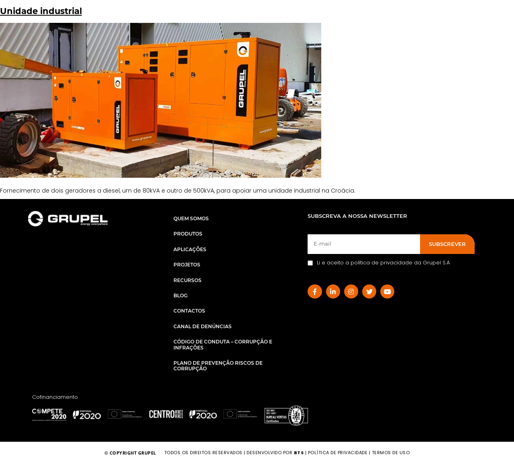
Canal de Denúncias (202, 326)
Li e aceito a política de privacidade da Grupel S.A (379, 262)
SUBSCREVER (447, 244)
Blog (180, 295)
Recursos (187, 280)
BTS (299, 452)
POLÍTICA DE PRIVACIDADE (338, 452)
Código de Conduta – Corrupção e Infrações (222, 344)
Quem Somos (191, 218)
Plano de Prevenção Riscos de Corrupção (218, 366)
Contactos (189, 311)
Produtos (187, 234)
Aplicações (189, 249)
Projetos (186, 265)
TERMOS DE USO (391, 452)
